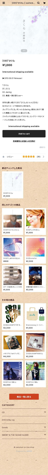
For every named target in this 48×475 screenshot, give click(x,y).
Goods (5, 427)
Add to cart (24, 133)
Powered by (24, 451)
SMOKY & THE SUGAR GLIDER (15, 435)
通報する (43, 147)
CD (3, 412)
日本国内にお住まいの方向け (24, 141)
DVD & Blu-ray (8, 420)
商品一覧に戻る (24, 397)
